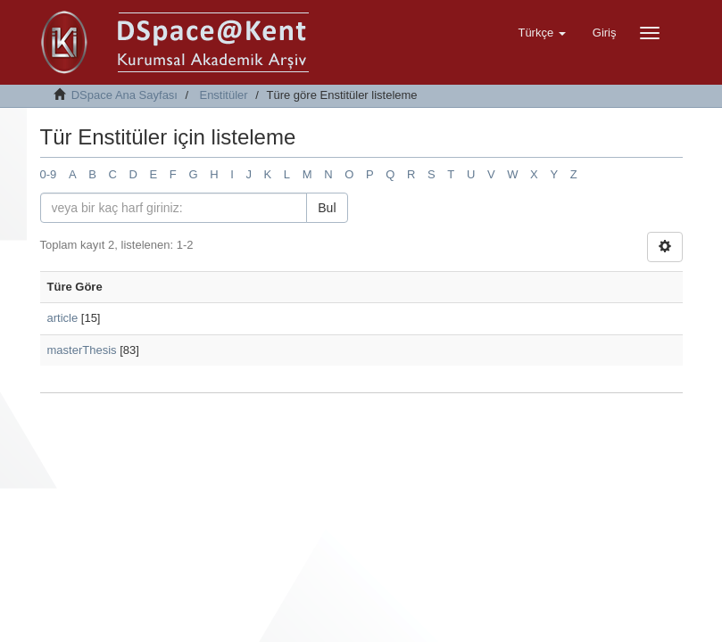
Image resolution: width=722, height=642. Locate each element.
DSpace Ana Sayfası (124, 95)
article (63, 318)
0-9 (48, 174)
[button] (541, 33)
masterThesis (82, 350)
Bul (327, 208)
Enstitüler (223, 95)
